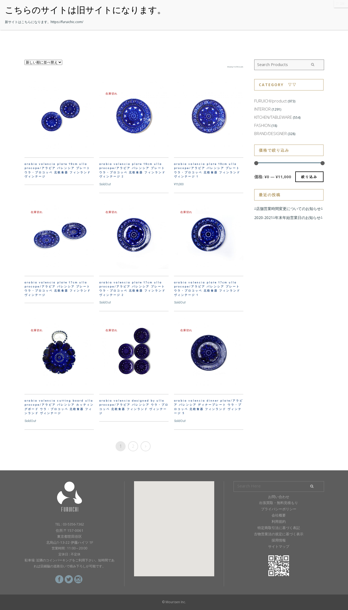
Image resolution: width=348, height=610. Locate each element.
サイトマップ (278, 546)
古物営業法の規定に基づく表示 (278, 533)
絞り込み (309, 176)
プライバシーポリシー (278, 508)
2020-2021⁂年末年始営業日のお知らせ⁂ (288, 217)
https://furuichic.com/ (67, 22)
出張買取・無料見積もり (278, 502)
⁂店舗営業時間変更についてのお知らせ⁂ (288, 208)
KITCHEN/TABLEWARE (273, 117)
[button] (174, 524)
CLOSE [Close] (341, 3)
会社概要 (279, 515)
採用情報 (279, 540)
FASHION (262, 125)
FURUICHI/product (270, 101)
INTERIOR (262, 109)
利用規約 (279, 521)
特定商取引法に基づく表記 (278, 527)
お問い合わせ (278, 496)
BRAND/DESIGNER (270, 133)
